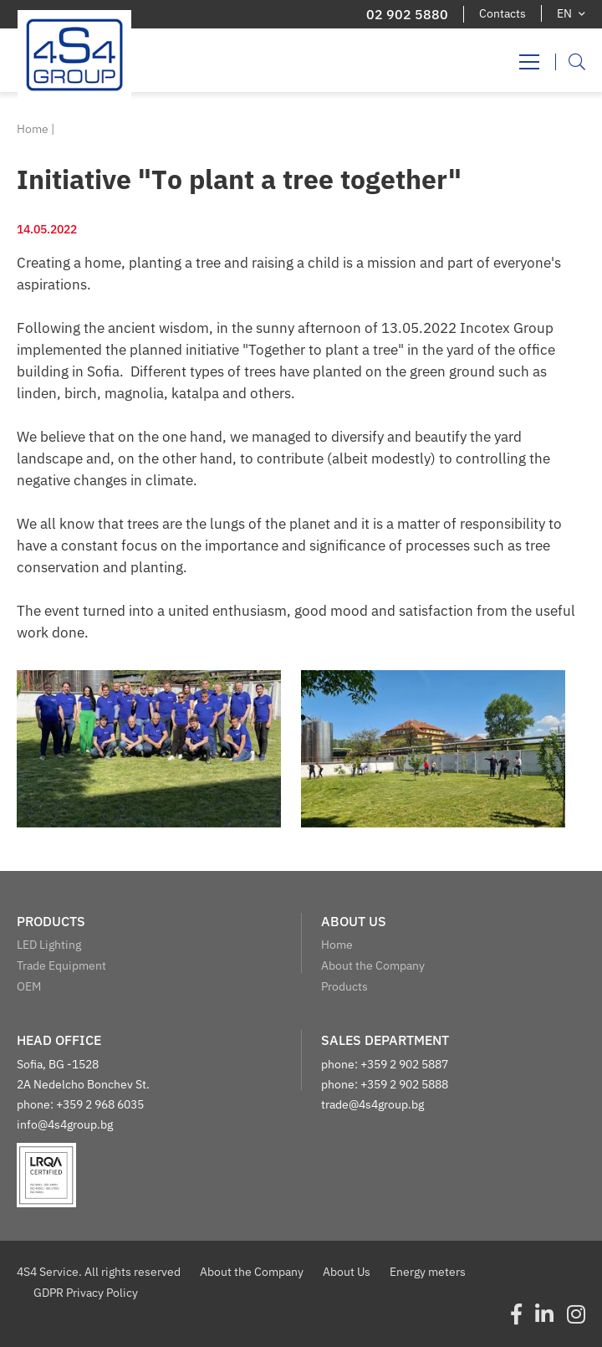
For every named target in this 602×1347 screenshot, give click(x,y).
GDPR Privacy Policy (85, 1292)
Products (344, 986)
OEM (29, 986)
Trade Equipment (61, 965)
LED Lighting (49, 944)
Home (32, 128)
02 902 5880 (407, 14)
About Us (346, 1271)
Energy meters (428, 1271)
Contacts (502, 13)
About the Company (373, 965)
